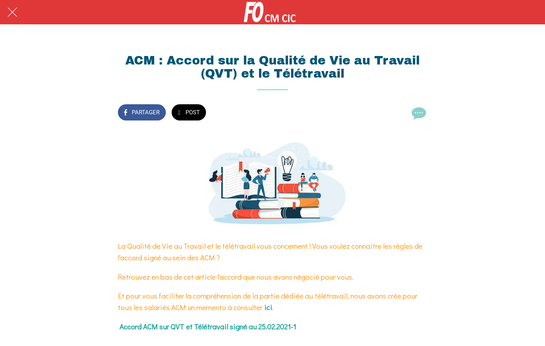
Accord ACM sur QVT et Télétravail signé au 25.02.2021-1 (207, 326)
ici (268, 307)
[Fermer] (12, 12)
